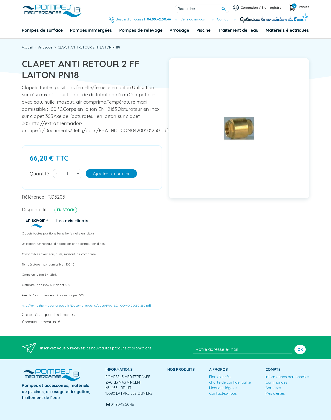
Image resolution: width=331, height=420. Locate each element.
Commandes (276, 382)
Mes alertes (275, 393)
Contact (223, 19)
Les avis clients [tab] (72, 220)
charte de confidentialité (230, 382)
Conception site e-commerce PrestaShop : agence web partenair (109, 416)
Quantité (39, 174)
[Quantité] (67, 173)
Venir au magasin (193, 19)
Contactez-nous (223, 393)
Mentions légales (223, 388)
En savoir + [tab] (37, 220)
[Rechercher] (202, 9)
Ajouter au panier (111, 173)
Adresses (273, 388)
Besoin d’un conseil (143, 19)
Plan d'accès (220, 376)
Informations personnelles (287, 376)
